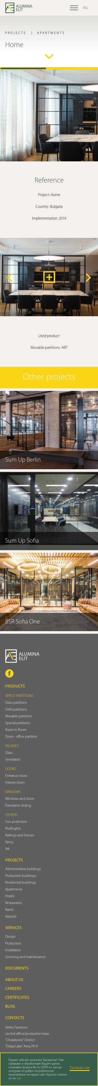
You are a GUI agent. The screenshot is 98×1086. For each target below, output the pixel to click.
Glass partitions (16, 703)
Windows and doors (19, 799)
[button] (10, 277)
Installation (13, 950)
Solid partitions (16, 710)
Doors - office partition (21, 737)
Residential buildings (20, 883)
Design (10, 937)
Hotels (9, 896)
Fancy (9, 842)
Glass (9, 753)
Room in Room (15, 730)
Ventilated (12, 760)
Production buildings (20, 876)
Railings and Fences (19, 835)
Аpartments (13, 889)
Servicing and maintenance (25, 957)
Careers (13, 989)
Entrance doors (16, 776)
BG (85, 8)
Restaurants (13, 903)
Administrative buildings (23, 869)
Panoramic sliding (18, 806)
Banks (9, 910)
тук (19, 1078)
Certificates (17, 998)
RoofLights (13, 829)
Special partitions (17, 723)
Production (13, 944)
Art (7, 849)
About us (14, 980)
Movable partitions (18, 716)
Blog (10, 1007)
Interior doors (15, 783)
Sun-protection (16, 822)
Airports (10, 917)
